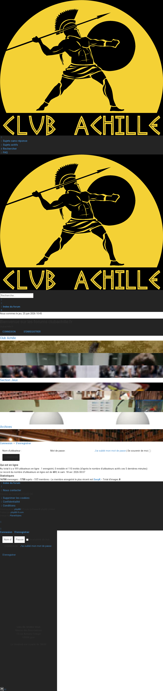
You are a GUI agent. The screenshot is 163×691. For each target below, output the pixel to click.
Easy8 (97, 479)
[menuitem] (13, 141)
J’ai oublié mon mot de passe (110, 450)
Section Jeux (9, 380)
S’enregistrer (32, 331)
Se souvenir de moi (139, 450)
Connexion (9, 331)
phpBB (17, 509)
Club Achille (8, 338)
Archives (6, 427)
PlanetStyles (15, 515)
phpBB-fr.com (17, 512)
